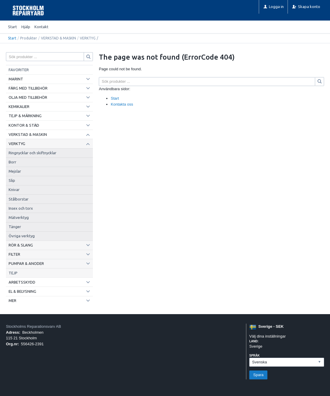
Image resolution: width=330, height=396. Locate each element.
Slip (12, 180)
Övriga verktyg (22, 236)
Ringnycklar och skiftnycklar (32, 153)
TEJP (13, 273)
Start (12, 27)
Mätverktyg (19, 217)
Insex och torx (21, 208)
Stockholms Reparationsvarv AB (33, 326)
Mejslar (15, 171)
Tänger (15, 227)
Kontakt (41, 27)
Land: (253, 341)
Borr (12, 162)
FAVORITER (19, 70)
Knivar (14, 189)
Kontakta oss (122, 104)
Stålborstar (18, 199)
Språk (254, 355)
